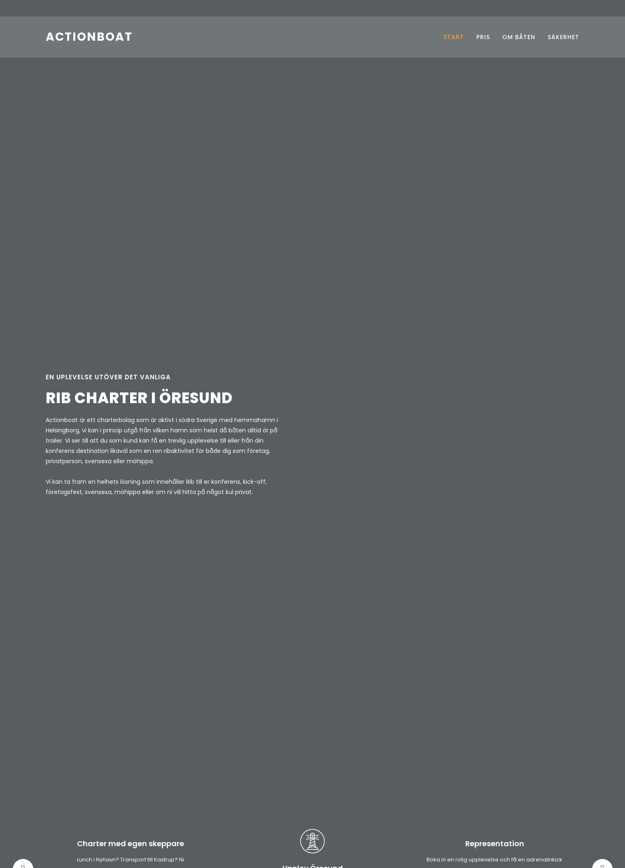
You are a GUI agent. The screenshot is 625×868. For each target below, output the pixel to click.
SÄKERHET (563, 37)
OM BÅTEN (518, 37)
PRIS (483, 37)
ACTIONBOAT (89, 37)
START (453, 37)
